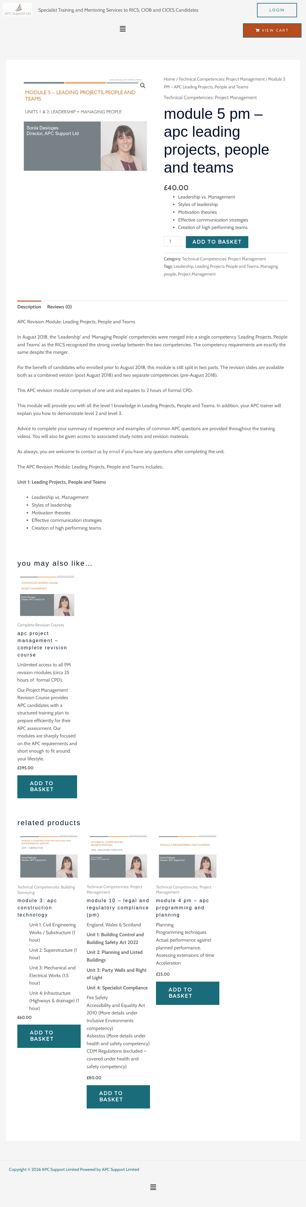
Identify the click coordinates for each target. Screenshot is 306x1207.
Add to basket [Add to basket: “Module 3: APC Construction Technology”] (42, 1036)
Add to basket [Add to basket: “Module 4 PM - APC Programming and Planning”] (180, 993)
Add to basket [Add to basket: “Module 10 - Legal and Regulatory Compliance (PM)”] (111, 1097)
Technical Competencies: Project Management (222, 79)
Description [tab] (29, 307)
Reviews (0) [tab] (59, 307)
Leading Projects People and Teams (226, 266)
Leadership (183, 266)
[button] (123, 29)
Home (169, 79)
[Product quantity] (172, 241)
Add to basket (217, 242)
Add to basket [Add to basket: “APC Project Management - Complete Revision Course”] (42, 787)
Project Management (197, 274)
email (114, 451)
